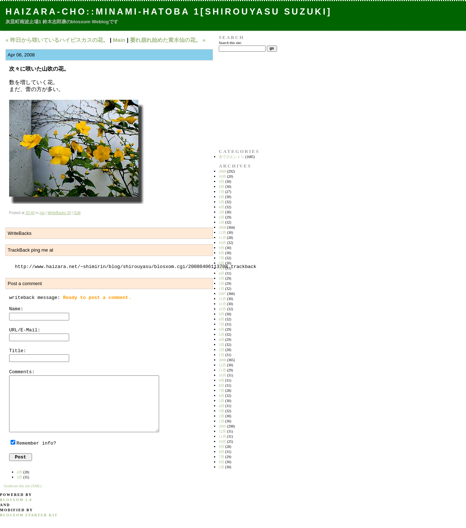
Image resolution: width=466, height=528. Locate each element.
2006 (222, 360)
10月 (222, 176)
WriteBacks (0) (59, 213)
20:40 (30, 213)
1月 (221, 222)
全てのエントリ (231, 157)
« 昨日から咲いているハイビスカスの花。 (56, 40)
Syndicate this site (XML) (23, 486)
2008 (222, 227)
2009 (222, 171)
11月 (222, 238)
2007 (222, 294)
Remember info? (36, 443)
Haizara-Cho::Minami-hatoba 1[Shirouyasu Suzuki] (168, 11)
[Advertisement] (242, 100)
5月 (221, 202)
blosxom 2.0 (16, 500)
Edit (77, 213)
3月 (221, 212)
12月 (222, 232)
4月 (221, 207)
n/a (41, 213)
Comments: (22, 372)
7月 (221, 192)
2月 (221, 217)
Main (119, 40)
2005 (222, 426)
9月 (221, 182)
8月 (221, 187)
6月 (221, 197)
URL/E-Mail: (24, 330)
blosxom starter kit (29, 515)
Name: (16, 309)
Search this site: (230, 43)
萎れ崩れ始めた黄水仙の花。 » (168, 40)
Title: (17, 351)
